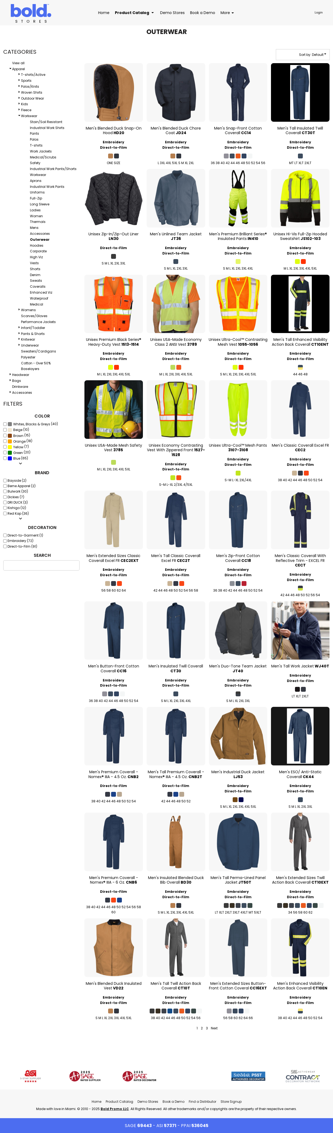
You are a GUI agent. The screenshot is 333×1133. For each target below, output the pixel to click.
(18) (20, 441)
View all (18, 63)
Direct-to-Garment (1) (25, 535)
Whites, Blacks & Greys (31, 424)
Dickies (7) (16, 497)
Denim (35, 275)
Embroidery (113, 142)
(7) (18, 447)
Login (319, 12)
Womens (28, 310)
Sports (26, 80)
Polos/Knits (30, 86)
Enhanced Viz (41, 292)
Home (96, 1101)
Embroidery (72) (20, 540)
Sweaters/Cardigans (38, 351)
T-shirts (36, 145)
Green (18, 452)
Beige (17, 430)
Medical (36, 304)
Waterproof (39, 298)
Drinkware (20, 386)
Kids (24, 104)
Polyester (28, 357)
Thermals (38, 221)
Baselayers (30, 369)
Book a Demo (173, 1101)
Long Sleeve (39, 204)
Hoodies (36, 245)
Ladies (35, 210)
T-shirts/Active (33, 74)
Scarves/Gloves (34, 316)
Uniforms (37, 192)
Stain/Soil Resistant (46, 122)
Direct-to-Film (113, 147)
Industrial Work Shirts (47, 127)
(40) (33, 424)
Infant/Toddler (33, 327)
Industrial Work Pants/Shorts (53, 169)
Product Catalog (119, 1101)
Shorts (35, 269)
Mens (34, 227)
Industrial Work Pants (47, 186)
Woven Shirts (31, 92)
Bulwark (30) (18, 491)
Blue (16, 458)
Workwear (29, 116)
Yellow (18, 447)
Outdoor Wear (32, 98)
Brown (18, 435)
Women (36, 216)
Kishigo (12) (17, 508)
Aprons (36, 180)
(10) (18, 429)
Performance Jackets (38, 322)
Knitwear (28, 339)
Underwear (30, 345)
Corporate (38, 251)
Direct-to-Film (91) (22, 546)
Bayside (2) (17, 480)
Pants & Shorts (33, 333)
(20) (19, 452)
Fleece (26, 110)
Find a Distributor (202, 1101)
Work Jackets (41, 151)
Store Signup (231, 1101)
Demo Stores (148, 1101)
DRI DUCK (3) (18, 502)
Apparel (18, 69)
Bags (16, 380)
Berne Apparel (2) (22, 486)
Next (214, 1028)
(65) (18, 458)
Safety (35, 163)
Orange (19, 441)
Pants (34, 133)
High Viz (36, 257)
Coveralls (38, 286)
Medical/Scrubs (43, 157)
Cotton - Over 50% (36, 363)
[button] (134, 12)
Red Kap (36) (18, 513)
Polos (34, 139)
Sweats (36, 280)
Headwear (20, 374)
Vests (34, 263)
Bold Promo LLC (115, 1109)
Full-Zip (36, 198)
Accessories (40, 233)
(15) (19, 435)
